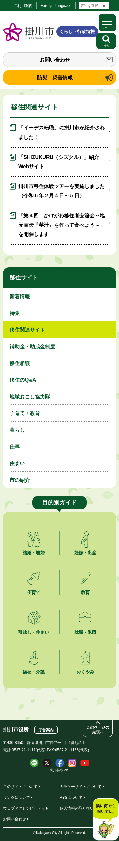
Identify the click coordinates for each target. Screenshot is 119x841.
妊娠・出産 (85, 552)
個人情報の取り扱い (77, 808)
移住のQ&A (23, 380)
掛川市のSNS (59, 770)
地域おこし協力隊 (30, 396)
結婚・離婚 (34, 552)
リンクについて (16, 797)
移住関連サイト (27, 329)
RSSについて (71, 797)
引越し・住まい (33, 632)
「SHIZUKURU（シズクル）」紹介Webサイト (58, 161)
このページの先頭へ (97, 729)
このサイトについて (20, 787)
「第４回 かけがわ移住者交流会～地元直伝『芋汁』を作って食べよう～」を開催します (61, 225)
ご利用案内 (23, 5)
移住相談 (20, 363)
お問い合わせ (55, 59)
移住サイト (24, 277)
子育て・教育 (25, 413)
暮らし (17, 430)
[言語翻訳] (94, 6)
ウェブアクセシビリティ (24, 808)
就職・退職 (85, 632)
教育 (85, 592)
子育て (33, 592)
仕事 (15, 447)
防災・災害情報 (55, 77)
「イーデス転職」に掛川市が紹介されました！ (61, 132)
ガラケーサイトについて (81, 787)
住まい (17, 463)
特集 (15, 313)
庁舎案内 (46, 730)
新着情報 (20, 296)
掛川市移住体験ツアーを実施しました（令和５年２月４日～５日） (61, 191)
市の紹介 (20, 480)
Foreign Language (56, 5)
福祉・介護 (34, 671)
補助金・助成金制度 (32, 346)
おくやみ (85, 671)
